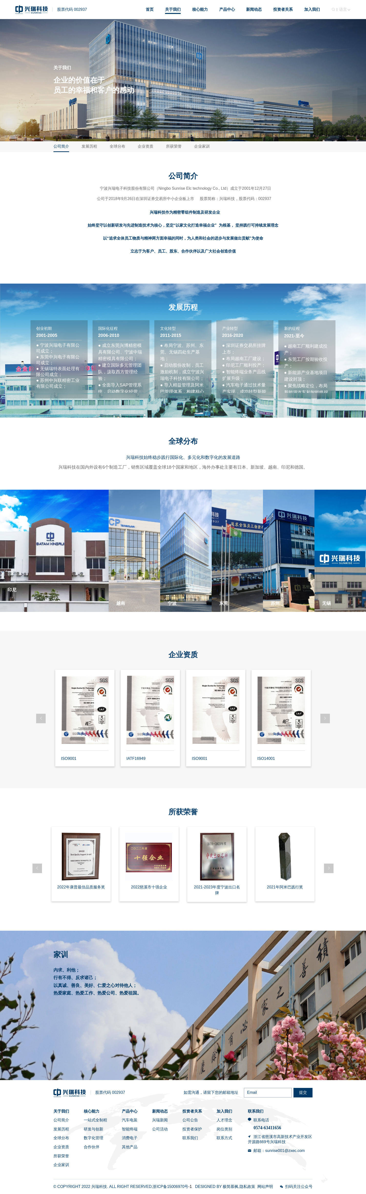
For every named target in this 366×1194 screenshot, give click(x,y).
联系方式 (224, 1138)
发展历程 (89, 146)
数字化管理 (93, 1138)
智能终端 (129, 1129)
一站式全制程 (95, 1120)
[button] (41, 718)
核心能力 (91, 1111)
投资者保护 (192, 1129)
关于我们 (61, 1111)
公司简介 (61, 146)
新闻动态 (160, 1111)
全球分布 (117, 146)
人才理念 (224, 1120)
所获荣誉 (174, 146)
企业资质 (145, 146)
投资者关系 (192, 1111)
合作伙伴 (91, 1147)
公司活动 (160, 1129)
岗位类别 (224, 1129)
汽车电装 (129, 1120)
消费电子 (129, 1138)
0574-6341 (262, 1127)
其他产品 (129, 1147)
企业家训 (202, 146)
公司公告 (190, 1120)
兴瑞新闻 (160, 1120)
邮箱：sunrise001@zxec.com (279, 1151)
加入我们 (224, 1111)
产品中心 (129, 1111)
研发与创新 (93, 1129)
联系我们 (190, 1138)
